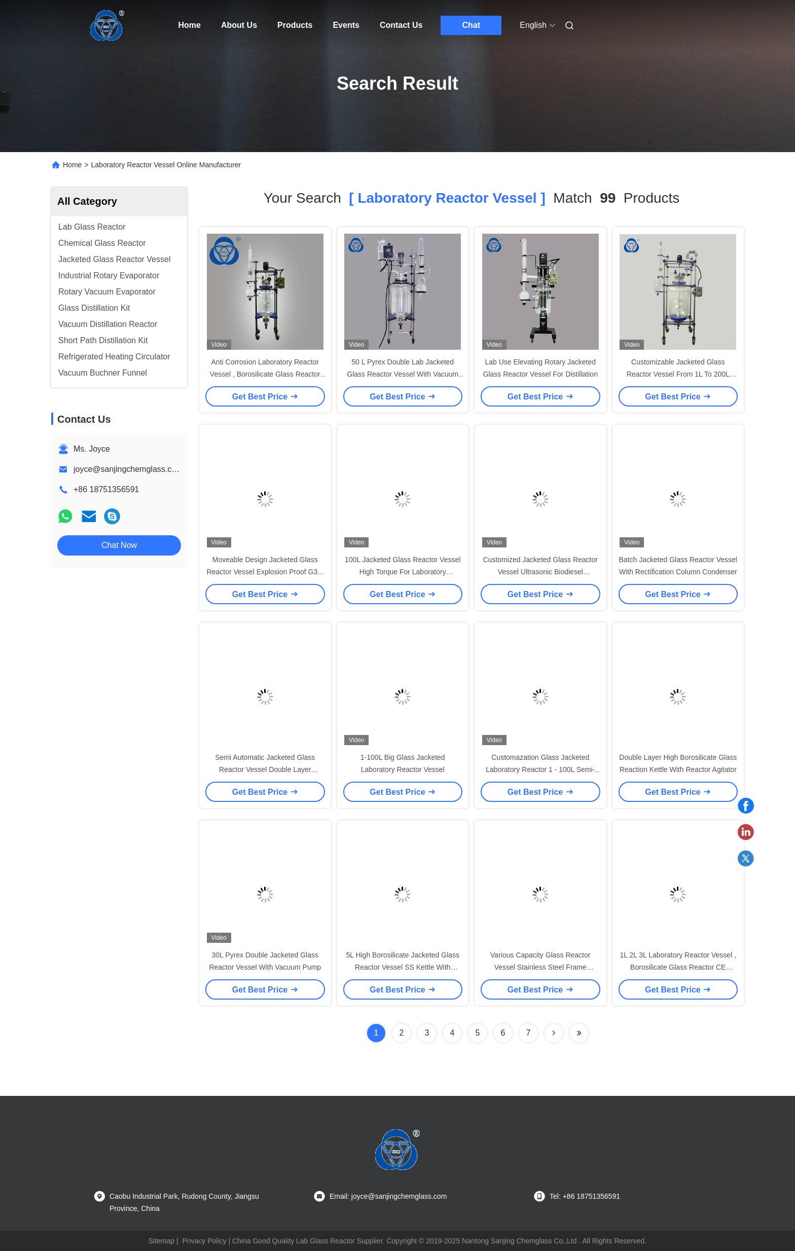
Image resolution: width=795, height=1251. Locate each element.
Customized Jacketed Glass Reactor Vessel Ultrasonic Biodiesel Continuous (540, 572)
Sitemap (161, 1241)
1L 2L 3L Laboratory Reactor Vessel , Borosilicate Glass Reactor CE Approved (678, 967)
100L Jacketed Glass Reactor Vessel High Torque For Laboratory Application (402, 572)
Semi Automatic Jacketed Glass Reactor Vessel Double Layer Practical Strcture (265, 769)
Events (346, 25)
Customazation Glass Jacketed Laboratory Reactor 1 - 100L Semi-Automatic (540, 769)
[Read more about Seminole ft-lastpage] (579, 1033)
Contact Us (401, 25)
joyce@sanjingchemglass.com (128, 469)
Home (189, 25)
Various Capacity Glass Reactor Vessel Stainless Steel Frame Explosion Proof (540, 967)
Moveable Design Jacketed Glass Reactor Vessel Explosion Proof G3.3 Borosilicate (265, 572)
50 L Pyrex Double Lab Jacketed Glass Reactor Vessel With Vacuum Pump (402, 374)
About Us (239, 25)
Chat (471, 25)
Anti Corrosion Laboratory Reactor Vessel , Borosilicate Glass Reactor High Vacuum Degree (265, 374)
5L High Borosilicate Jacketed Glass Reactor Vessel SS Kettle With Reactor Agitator (402, 967)
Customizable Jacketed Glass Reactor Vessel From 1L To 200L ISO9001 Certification (678, 374)
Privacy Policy (204, 1241)
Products (294, 25)
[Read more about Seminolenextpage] (554, 1033)
